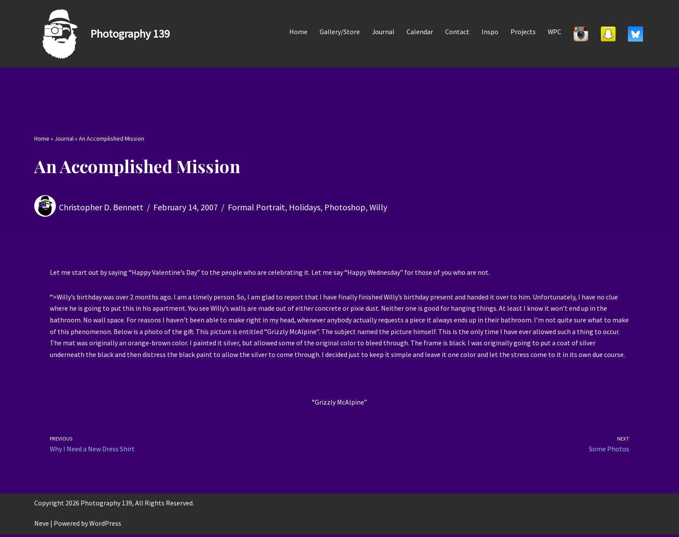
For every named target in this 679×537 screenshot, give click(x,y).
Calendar (419, 31)
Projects (522, 31)
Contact (457, 31)
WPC (554, 31)
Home (297, 31)
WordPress (105, 525)
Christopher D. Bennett (101, 207)
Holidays (304, 207)
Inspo (489, 31)
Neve (41, 525)
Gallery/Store (339, 31)
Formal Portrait (256, 207)
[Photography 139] (102, 34)
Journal (382, 31)
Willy (378, 207)
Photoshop (344, 207)
